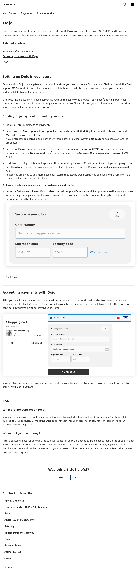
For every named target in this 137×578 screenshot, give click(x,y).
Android (24, 88)
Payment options (46, 13)
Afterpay (9, 526)
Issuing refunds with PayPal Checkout (26, 507)
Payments (26, 13)
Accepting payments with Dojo (20, 56)
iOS (13, 88)
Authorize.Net (12, 551)
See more (8, 567)
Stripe (7, 513)
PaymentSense (12, 545)
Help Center (10, 13)
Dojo (7, 539)
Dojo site (27, 424)
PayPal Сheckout (14, 500)
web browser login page (89, 99)
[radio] (61, 477)
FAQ (5, 61)
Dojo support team (40, 153)
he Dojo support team (54, 420)
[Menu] (132, 4)
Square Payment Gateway (19, 532)
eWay (7, 558)
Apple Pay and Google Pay (19, 520)
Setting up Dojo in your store (19, 51)
